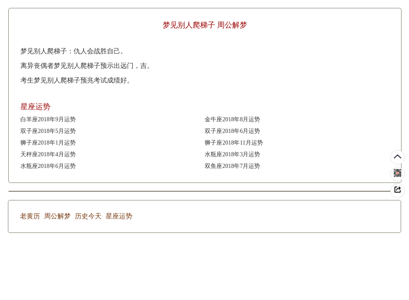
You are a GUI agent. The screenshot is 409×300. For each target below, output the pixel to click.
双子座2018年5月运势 (48, 131)
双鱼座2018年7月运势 (232, 166)
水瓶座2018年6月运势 (48, 166)
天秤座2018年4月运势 (48, 154)
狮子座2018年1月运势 (48, 143)
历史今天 (88, 216)
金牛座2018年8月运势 (232, 119)
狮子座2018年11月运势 (234, 143)
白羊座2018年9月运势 (48, 119)
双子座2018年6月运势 (232, 131)
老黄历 (30, 216)
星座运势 (119, 216)
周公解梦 (57, 216)
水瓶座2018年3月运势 (232, 154)
